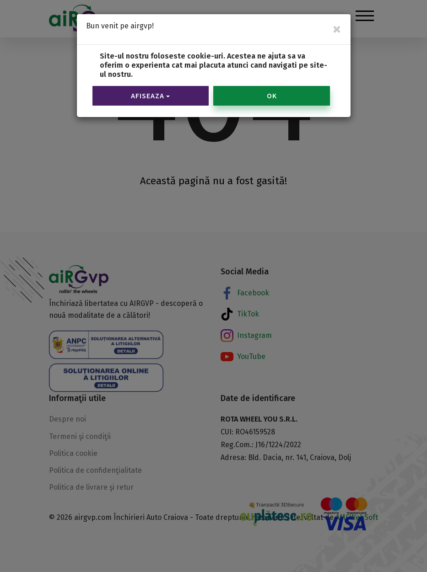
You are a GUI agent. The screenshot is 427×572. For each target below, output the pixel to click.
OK (272, 82)
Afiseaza (150, 82)
